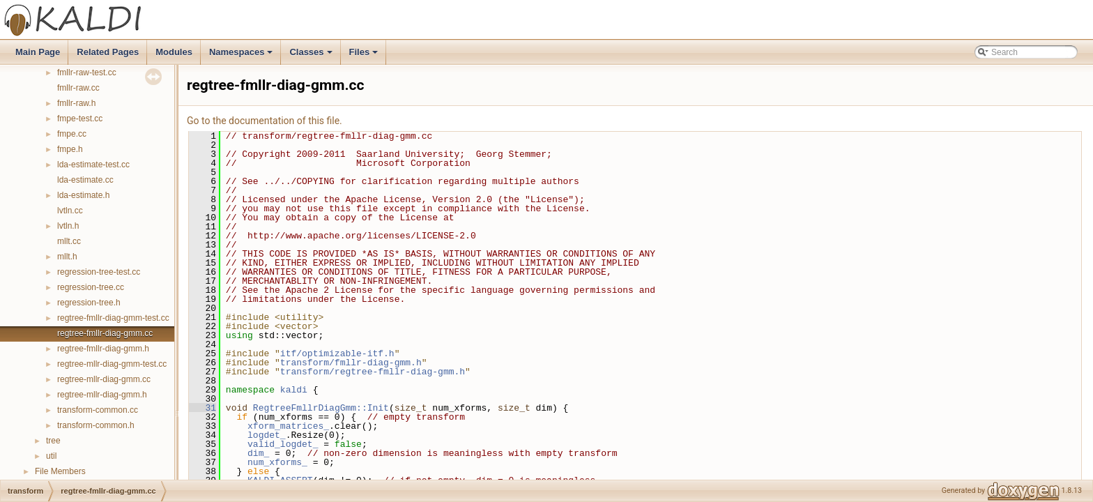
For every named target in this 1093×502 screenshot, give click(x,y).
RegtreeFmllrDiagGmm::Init (321, 408)
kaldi (293, 389)
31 (202, 408)
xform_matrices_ (288, 426)
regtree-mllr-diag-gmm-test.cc (112, 364)
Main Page (37, 52)
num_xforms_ (277, 462)
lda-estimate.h (83, 195)
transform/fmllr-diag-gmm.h (351, 362)
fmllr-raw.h (76, 103)
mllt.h (67, 256)
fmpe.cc (71, 134)
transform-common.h (96, 425)
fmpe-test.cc (79, 118)
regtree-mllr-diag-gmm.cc (104, 379)
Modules (173, 52)
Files (365, 56)
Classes (311, 56)
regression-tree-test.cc (98, 272)
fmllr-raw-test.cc (86, 72)
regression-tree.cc (90, 287)
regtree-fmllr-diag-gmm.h (103, 348)
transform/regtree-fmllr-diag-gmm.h (372, 371)
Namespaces (242, 56)
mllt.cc (69, 241)
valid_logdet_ (282, 444)
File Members (60, 471)
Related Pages (108, 52)
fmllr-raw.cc (78, 88)
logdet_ (266, 435)
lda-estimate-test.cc (93, 164)
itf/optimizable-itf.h (337, 353)
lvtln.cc (70, 210)
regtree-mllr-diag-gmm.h (102, 395)
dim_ (258, 453)
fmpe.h (70, 149)
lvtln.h (68, 226)
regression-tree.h (89, 302)
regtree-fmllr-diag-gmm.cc (105, 333)
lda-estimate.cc (85, 180)
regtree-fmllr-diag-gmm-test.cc (113, 318)
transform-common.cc (97, 410)
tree (53, 441)
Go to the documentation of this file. (264, 120)
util (51, 456)
